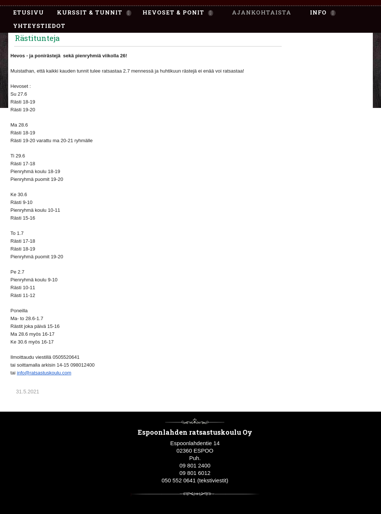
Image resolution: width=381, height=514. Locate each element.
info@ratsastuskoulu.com (44, 373)
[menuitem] (24, 12)
